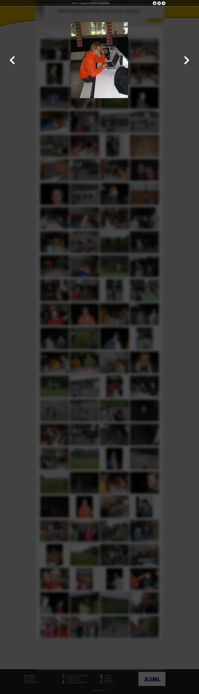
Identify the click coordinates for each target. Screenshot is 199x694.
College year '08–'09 (87, 3)
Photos (74, 3)
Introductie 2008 (103, 3)
